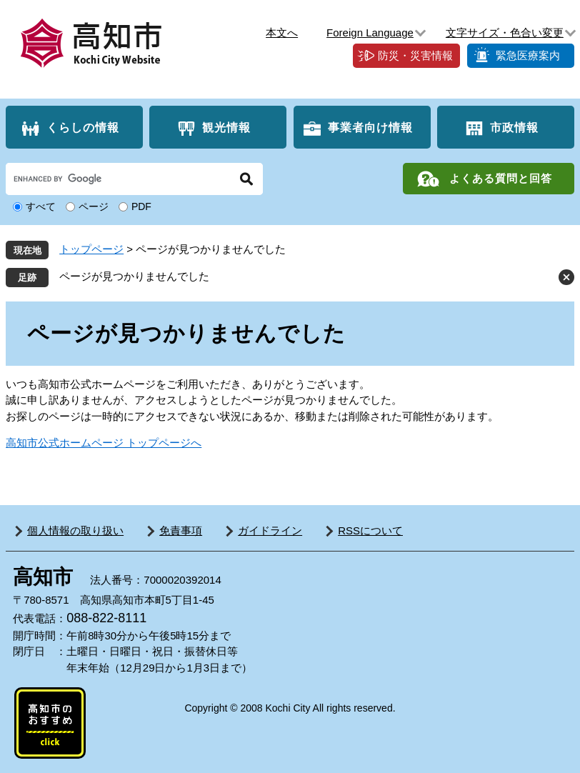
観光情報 (226, 127)
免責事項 (180, 530)
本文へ (282, 32)
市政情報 (514, 127)
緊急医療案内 (528, 55)
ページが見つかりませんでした (134, 276)
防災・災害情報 (415, 55)
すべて (41, 206)
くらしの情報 (82, 127)
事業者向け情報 (370, 127)
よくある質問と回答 (500, 178)
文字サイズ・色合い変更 (505, 32)
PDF (141, 206)
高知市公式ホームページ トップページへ (103, 443)
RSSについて (370, 530)
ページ (94, 206)
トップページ (91, 249)
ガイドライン (270, 530)
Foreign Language (370, 32)
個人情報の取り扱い (75, 530)
